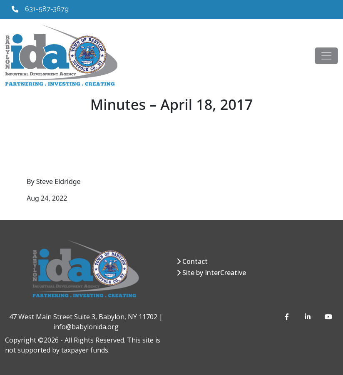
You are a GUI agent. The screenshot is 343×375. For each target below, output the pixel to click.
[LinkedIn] (308, 316)
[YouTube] (328, 316)
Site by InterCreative (214, 272)
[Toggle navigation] (326, 55)
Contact (195, 261)
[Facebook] (288, 316)
